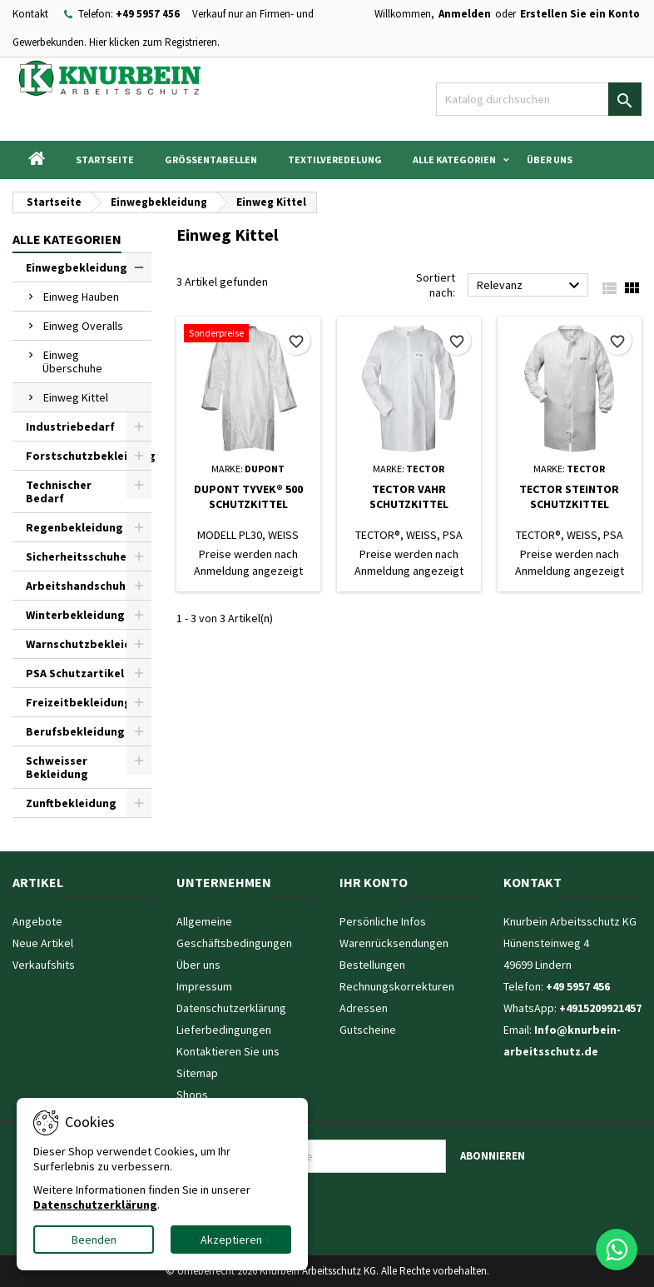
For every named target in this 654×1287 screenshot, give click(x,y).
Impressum (204, 986)
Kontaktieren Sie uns (228, 1051)
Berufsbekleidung (75, 731)
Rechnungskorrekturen (396, 986)
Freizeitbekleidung (78, 702)
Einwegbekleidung (76, 267)
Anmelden (464, 14)
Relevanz (530, 286)
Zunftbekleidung (71, 803)
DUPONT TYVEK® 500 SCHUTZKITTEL (248, 496)
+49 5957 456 (148, 14)
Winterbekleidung (75, 614)
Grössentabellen (211, 159)
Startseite (105, 159)
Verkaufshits (43, 964)
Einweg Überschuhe (72, 361)
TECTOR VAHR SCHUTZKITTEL (408, 496)
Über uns (549, 159)
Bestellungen (372, 964)
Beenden (94, 1239)
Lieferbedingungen (223, 1029)
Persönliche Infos (382, 921)
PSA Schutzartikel (75, 673)
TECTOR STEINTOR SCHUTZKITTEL (569, 496)
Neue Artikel (42, 942)
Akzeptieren (231, 1239)
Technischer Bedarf (59, 491)
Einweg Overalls (83, 325)
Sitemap (197, 1072)
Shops (192, 1094)
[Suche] (539, 99)
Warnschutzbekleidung (88, 643)
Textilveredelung (335, 159)
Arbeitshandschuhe (79, 585)
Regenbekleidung (74, 527)
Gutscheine (367, 1029)
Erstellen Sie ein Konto (580, 14)
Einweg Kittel (75, 397)
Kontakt (30, 14)
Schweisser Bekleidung (57, 767)
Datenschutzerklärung (231, 1007)
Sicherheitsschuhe (76, 556)
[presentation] (346, 1205)
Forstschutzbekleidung (88, 455)
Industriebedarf (70, 426)
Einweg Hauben (81, 296)
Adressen (363, 1007)
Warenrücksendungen (393, 942)
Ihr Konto (373, 882)
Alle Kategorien (454, 159)
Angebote (37, 921)
